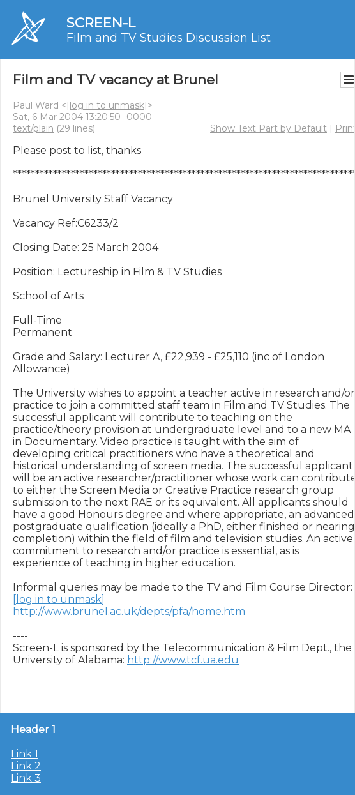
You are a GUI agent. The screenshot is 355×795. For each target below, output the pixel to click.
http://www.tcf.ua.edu (183, 660)
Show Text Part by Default (268, 128)
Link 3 (26, 778)
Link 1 (24, 754)
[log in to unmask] (106, 105)
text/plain (33, 128)
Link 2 (26, 766)
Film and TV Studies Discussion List (168, 38)
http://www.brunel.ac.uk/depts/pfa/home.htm (129, 611)
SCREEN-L (100, 23)
